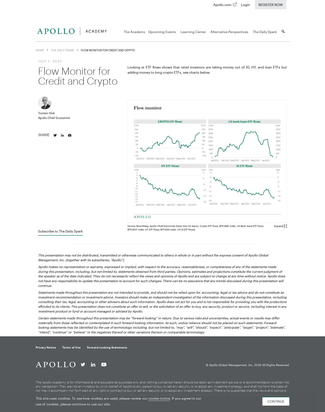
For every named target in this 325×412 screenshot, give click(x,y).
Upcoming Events (162, 31)
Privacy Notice (46, 347)
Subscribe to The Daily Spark (60, 231)
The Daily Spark (265, 31)
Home (40, 50)
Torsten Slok (46, 113)
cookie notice (159, 398)
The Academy (134, 32)
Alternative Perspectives (230, 31)
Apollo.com (222, 5)
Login (245, 5)
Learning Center (194, 31)
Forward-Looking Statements (107, 347)
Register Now (270, 5)
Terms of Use (71, 347)
